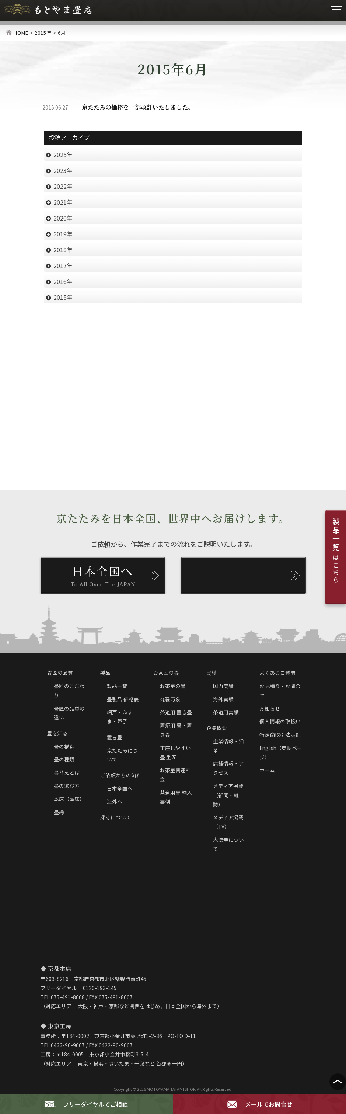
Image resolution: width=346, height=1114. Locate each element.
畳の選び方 (67, 785)
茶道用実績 (226, 712)
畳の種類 (64, 759)
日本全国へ (120, 788)
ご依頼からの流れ (120, 775)
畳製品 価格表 (123, 699)
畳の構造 (64, 746)
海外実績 (223, 699)
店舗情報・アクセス (228, 768)
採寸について (115, 817)
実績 (211, 672)
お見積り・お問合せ (280, 690)
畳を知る (57, 733)
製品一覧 (117, 686)
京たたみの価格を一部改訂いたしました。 (138, 107)
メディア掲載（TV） (228, 821)
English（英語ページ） (280, 752)
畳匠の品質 (60, 672)
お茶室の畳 (166, 672)
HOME (21, 32)
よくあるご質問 (277, 672)
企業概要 (216, 728)
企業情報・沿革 (228, 746)
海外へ (114, 801)
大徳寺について (228, 844)
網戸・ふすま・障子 (120, 716)
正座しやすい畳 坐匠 (175, 752)
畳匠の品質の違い (69, 713)
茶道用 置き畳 (176, 712)
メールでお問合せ (259, 1104)
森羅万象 (170, 699)
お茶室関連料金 (175, 774)
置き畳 (114, 737)
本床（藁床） (69, 798)
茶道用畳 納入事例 (176, 797)
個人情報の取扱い (280, 721)
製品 (105, 672)
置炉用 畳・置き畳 (176, 730)
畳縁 (59, 812)
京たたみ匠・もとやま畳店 (48, 10)
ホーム (267, 770)
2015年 (43, 32)
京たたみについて (122, 755)
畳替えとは (67, 772)
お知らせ (269, 708)
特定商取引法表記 (280, 734)
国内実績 (223, 686)
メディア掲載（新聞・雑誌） (228, 795)
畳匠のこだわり (69, 690)
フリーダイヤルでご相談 (86, 1104)
